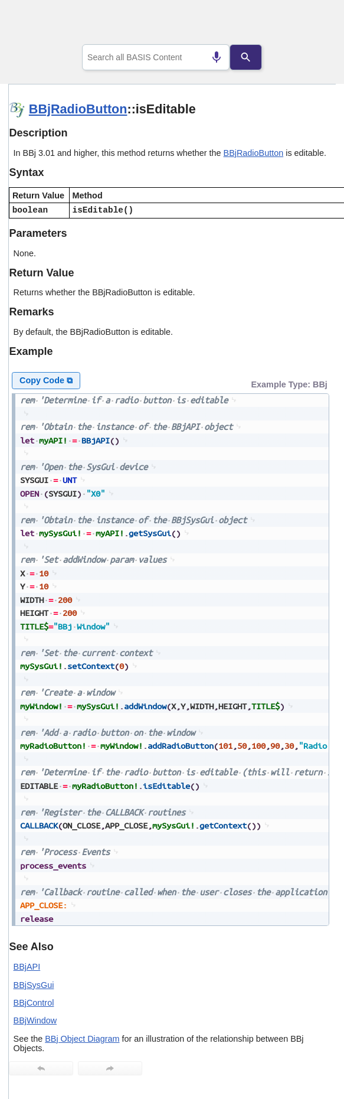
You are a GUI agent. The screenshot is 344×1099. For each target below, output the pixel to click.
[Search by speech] (217, 57)
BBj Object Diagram (82, 1038)
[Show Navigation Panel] (311, 24)
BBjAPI (27, 966)
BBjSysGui (34, 985)
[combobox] (156, 57)
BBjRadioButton (78, 109)
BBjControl (34, 1002)
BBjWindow (35, 1020)
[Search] (245, 57)
